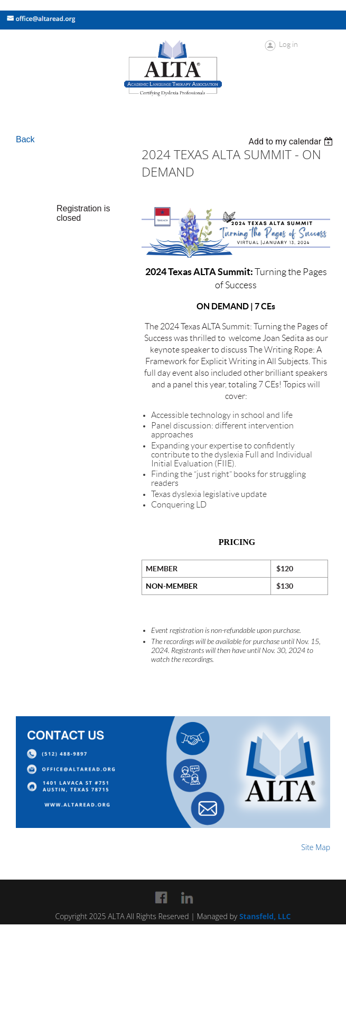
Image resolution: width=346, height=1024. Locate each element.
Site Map (315, 847)
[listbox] (291, 141)
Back (25, 139)
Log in (288, 44)
